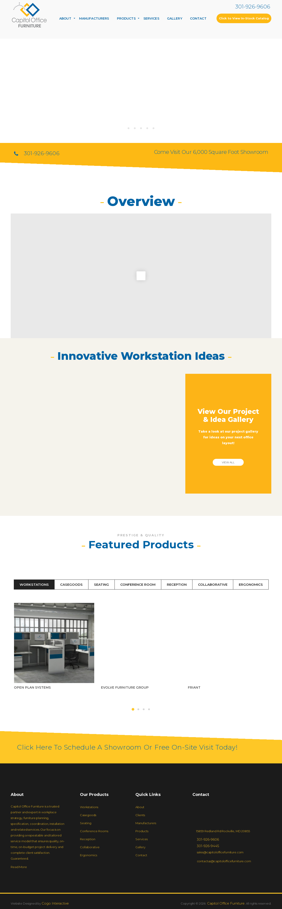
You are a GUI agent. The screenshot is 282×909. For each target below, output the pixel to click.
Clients (140, 815)
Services (151, 18)
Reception (177, 584)
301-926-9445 (208, 846)
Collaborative (212, 584)
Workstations (34, 584)
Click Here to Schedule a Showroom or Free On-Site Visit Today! (127, 747)
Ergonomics (251, 584)
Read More (19, 867)
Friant (194, 674)
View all (228, 462)
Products (126, 18)
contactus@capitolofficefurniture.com (224, 861)
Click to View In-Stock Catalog (244, 18)
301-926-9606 (252, 6)
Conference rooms (94, 831)
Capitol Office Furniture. (225, 903)
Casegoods (71, 584)
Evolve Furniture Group (125, 674)
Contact (198, 18)
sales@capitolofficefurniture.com (220, 852)
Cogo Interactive (55, 903)
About (65, 18)
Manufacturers (94, 18)
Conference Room (137, 584)
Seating (101, 584)
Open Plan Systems (32, 687)
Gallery (174, 18)
